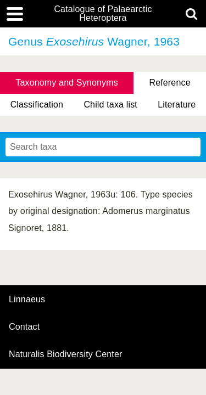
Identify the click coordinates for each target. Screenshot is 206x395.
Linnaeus (27, 299)
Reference (169, 82)
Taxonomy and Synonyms (66, 82)
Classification (37, 104)
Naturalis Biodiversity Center (66, 354)
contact (24, 326)
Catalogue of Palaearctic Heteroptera (103, 13)
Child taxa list (110, 104)
